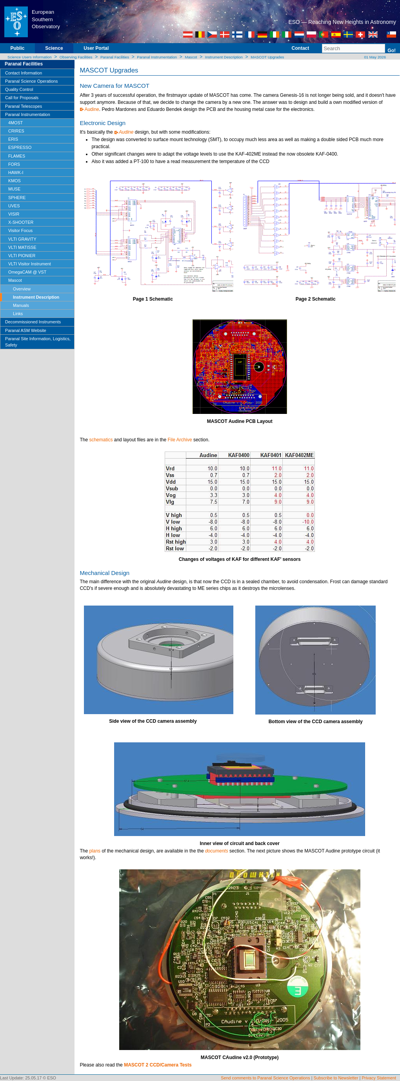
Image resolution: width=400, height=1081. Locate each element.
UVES (14, 205)
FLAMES (16, 156)
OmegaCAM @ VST (27, 272)
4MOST (15, 122)
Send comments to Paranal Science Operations (265, 1078)
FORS (14, 164)
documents (216, 851)
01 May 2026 (374, 57)
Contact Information (23, 73)
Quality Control (19, 89)
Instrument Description (224, 57)
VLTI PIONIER (21, 255)
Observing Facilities (76, 57)
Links (18, 313)
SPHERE (16, 197)
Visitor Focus (20, 230)
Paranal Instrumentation (157, 57)
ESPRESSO (19, 147)
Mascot (191, 57)
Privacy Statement (379, 1078)
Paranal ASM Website (25, 330)
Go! (391, 50)
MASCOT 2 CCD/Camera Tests (158, 1065)
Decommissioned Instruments (33, 321)
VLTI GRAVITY (22, 239)
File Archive (180, 440)
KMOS (14, 180)
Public (17, 48)
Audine (91, 109)
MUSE (14, 189)
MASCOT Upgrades (267, 57)
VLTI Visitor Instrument (29, 263)
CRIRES (16, 131)
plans (94, 851)
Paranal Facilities (114, 57)
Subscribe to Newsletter (336, 1078)
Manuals (21, 305)
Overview (22, 289)
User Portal (96, 48)
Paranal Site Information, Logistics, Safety (38, 341)
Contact (300, 48)
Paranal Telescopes (23, 106)
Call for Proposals (21, 97)
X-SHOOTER (20, 222)
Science (54, 48)
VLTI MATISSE (22, 247)
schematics (101, 440)
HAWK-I (16, 172)
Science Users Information (29, 57)
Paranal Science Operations (31, 81)
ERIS (13, 139)
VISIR (13, 214)
